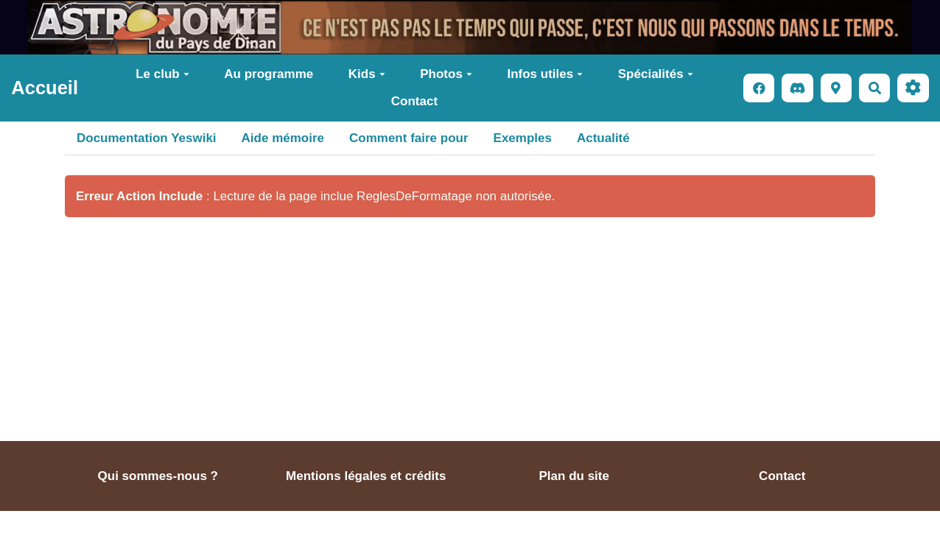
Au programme (268, 74)
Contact (414, 101)
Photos (446, 74)
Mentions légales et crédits (366, 476)
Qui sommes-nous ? (158, 476)
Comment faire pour (409, 138)
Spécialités (655, 74)
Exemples (523, 138)
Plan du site (574, 476)
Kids (366, 74)
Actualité (603, 138)
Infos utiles (545, 74)
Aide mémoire (283, 138)
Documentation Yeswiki (147, 138)
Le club (162, 74)
